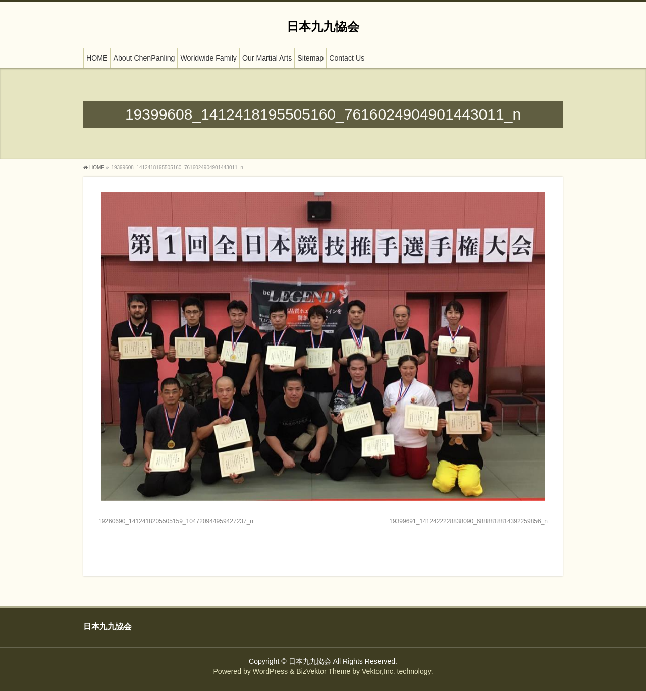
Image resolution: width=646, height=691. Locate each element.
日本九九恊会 (323, 26)
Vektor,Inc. (378, 671)
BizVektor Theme (323, 671)
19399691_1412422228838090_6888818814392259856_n (468, 521)
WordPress (270, 671)
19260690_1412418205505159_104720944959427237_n (175, 521)
